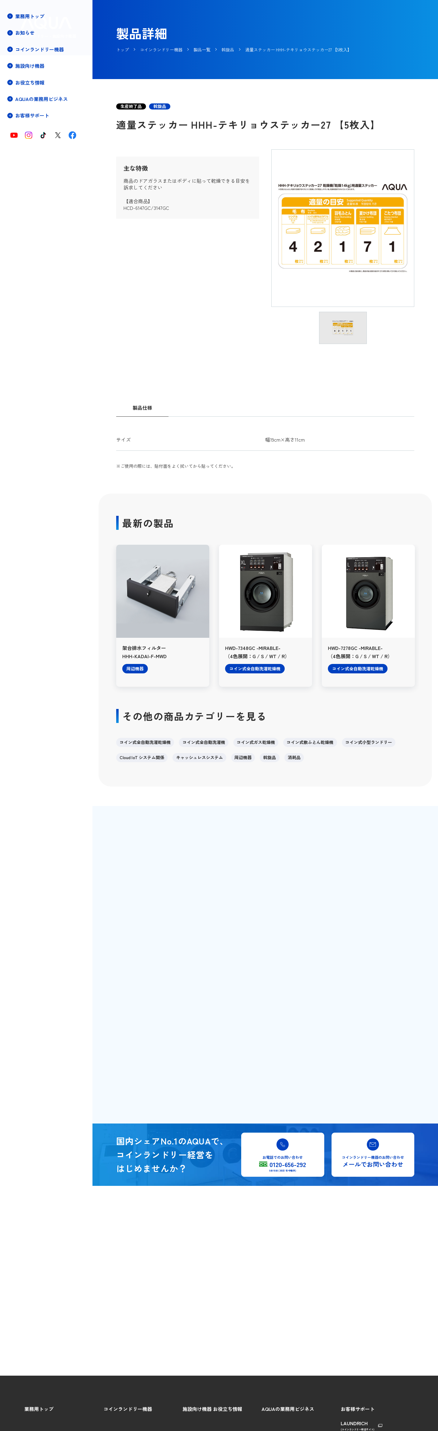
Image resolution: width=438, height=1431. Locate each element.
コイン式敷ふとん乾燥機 (310, 742)
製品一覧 (22, 103)
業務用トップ (29, 16)
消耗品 (294, 757)
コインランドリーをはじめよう (44, 72)
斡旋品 (269, 757)
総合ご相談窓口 (355, 1422)
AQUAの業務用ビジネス (288, 1408)
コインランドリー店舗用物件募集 (46, 170)
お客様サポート (358, 1408)
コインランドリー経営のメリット (46, 82)
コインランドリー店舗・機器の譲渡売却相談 (37, 183)
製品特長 (22, 93)
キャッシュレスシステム (199, 757)
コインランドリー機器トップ (41, 62)
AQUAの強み (274, 1422)
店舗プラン (24, 144)
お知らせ (25, 32)
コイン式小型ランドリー (368, 742)
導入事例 (22, 134)
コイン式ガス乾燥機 (256, 742)
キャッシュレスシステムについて (46, 124)
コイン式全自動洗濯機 (203, 742)
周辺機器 (243, 757)
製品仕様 (142, 407)
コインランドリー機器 (127, 1408)
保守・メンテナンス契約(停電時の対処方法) (37, 157)
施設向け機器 (197, 1408)
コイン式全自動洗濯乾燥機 (145, 742)
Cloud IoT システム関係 (142, 757)
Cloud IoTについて (31, 113)
